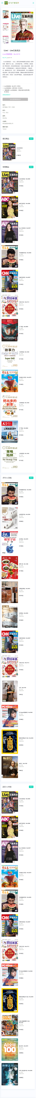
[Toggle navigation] (33, 2)
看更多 (31, 138)
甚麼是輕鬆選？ (7, 94)
